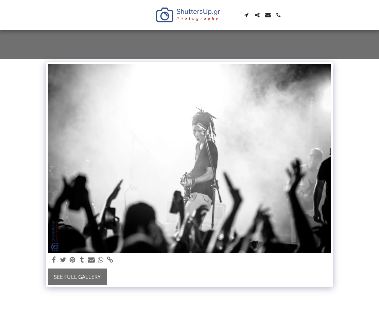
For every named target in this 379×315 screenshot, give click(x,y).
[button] (247, 15)
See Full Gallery (77, 277)
